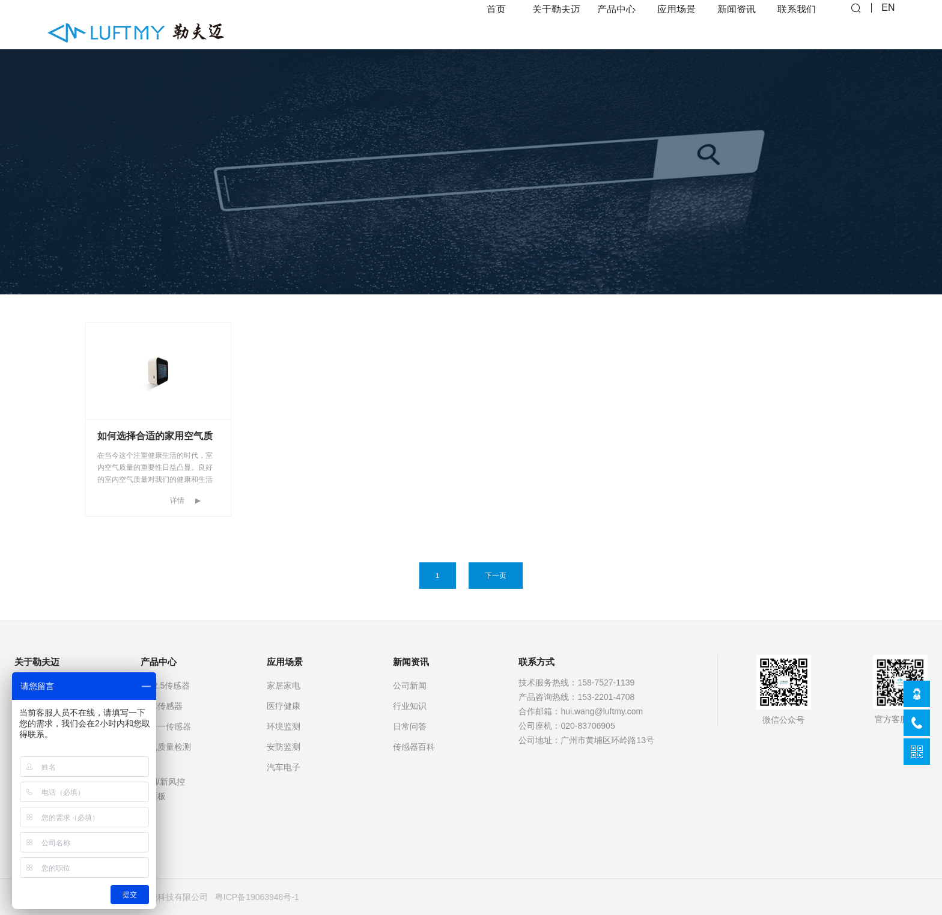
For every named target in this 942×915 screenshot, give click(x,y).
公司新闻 (410, 685)
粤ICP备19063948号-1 (257, 897)
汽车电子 (283, 767)
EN (888, 24)
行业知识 (410, 706)
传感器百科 (414, 747)
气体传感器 (162, 706)
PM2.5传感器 (165, 685)
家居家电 (283, 685)
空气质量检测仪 (166, 754)
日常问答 (410, 726)
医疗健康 (283, 706)
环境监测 (283, 726)
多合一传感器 (166, 726)
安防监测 (283, 747)
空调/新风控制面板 (163, 789)
